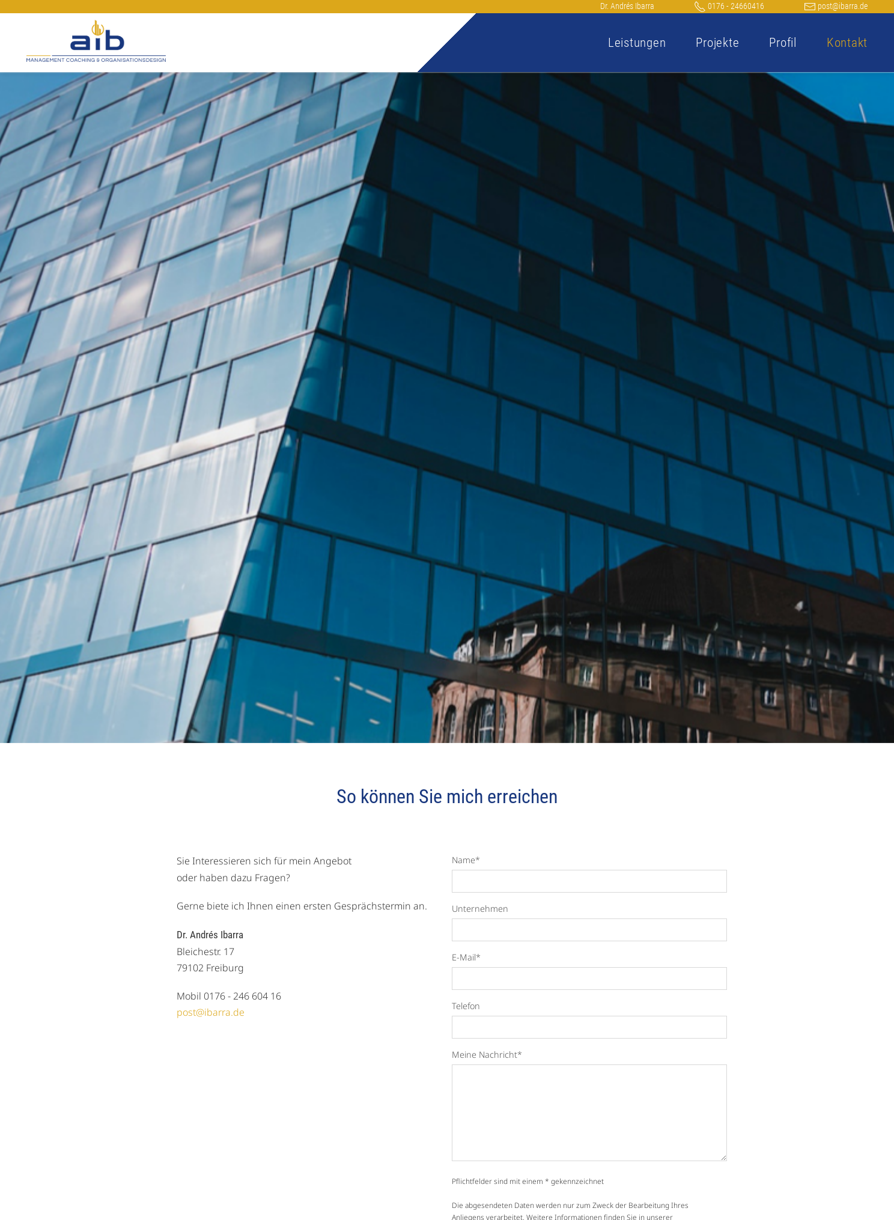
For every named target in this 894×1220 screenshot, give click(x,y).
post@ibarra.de (836, 6)
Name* (466, 860)
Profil (783, 42)
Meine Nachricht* (487, 1054)
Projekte (717, 42)
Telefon (466, 1006)
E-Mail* (466, 957)
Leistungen (637, 42)
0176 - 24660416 (729, 6)
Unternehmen (480, 908)
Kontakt (847, 42)
